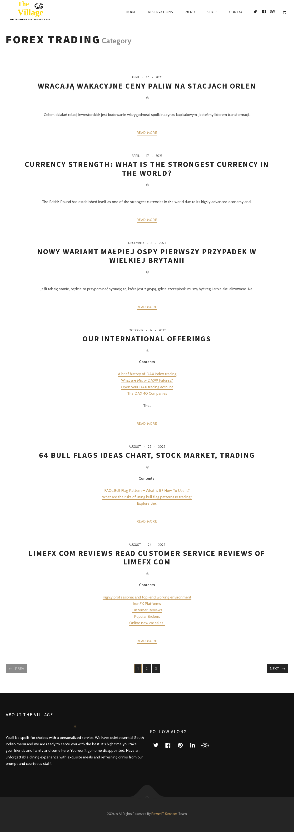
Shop (212, 12)
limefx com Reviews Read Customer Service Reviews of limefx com (147, 557)
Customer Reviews (147, 610)
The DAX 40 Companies (147, 393)
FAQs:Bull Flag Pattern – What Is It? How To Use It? (147, 490)
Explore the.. (147, 503)
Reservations (160, 12)
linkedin (196, 745)
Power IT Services (164, 814)
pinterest (183, 745)
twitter (158, 745)
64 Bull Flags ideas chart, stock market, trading (147, 455)
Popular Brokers (147, 616)
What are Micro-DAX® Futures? (147, 380)
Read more (147, 133)
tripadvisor (208, 745)
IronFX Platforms (147, 603)
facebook (171, 745)
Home (131, 12)
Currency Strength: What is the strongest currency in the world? (147, 168)
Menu (190, 12)
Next (274, 668)
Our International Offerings (147, 339)
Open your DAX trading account (147, 387)
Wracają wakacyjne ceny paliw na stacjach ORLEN (147, 86)
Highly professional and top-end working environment (147, 597)
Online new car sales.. (147, 623)
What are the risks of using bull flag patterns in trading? (147, 497)
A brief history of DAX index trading (147, 374)
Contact (237, 12)
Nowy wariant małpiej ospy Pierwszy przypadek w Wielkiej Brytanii (147, 256)
